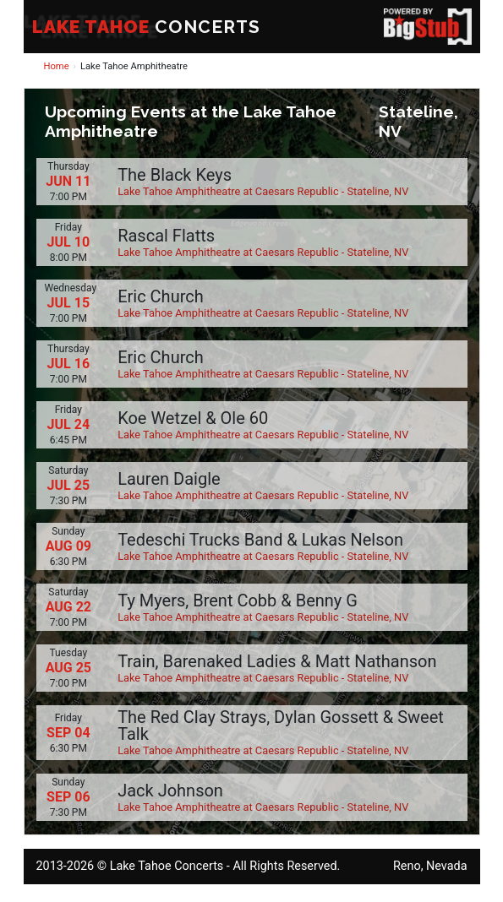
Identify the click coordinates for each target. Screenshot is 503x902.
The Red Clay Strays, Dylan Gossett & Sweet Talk (281, 725)
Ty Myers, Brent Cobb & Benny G (238, 600)
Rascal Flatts (166, 236)
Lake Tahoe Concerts (167, 866)
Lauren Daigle (169, 479)
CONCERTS (146, 26)
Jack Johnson (170, 790)
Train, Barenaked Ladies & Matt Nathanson (277, 661)
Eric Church (161, 296)
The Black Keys (175, 175)
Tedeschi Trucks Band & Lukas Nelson (260, 540)
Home (56, 66)
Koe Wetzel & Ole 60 (193, 418)
